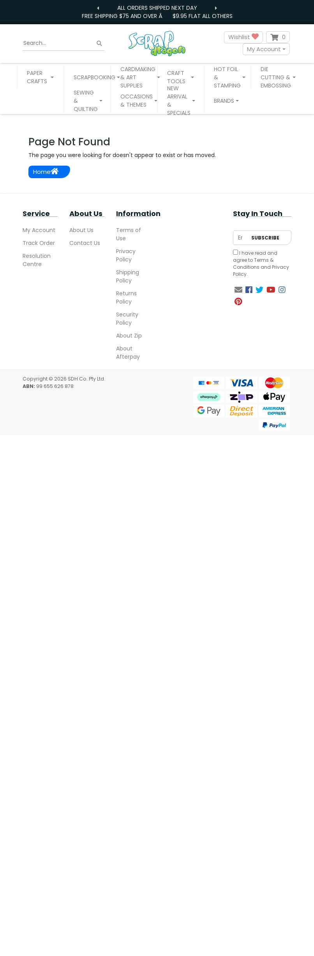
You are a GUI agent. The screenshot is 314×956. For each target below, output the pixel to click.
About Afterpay (128, 353)
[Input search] (63, 43)
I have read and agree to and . (261, 263)
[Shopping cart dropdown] (278, 37)
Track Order (39, 243)
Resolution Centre (37, 260)
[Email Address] (240, 238)
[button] (40, 77)
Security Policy (127, 319)
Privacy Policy (126, 255)
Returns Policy (126, 297)
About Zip (129, 336)
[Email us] (238, 290)
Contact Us (84, 243)
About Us (81, 230)
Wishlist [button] (243, 37)
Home (45, 172)
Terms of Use (128, 234)
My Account (264, 49)
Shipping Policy (127, 276)
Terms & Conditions (253, 263)
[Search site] (99, 43)
